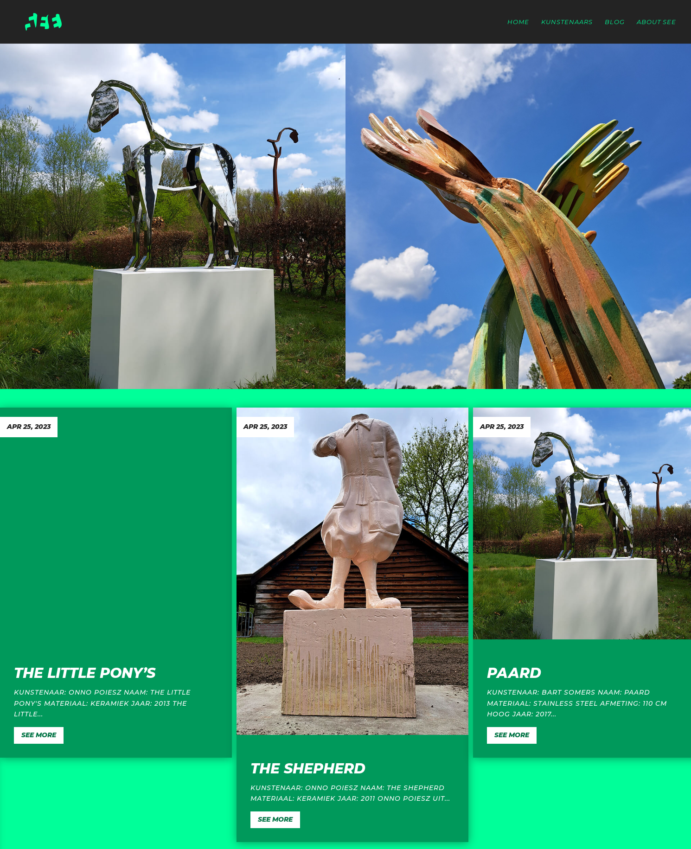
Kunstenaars (567, 22)
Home (518, 22)
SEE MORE (38, 735)
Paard (514, 673)
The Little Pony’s (84, 673)
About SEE (656, 22)
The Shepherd (307, 768)
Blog (615, 22)
